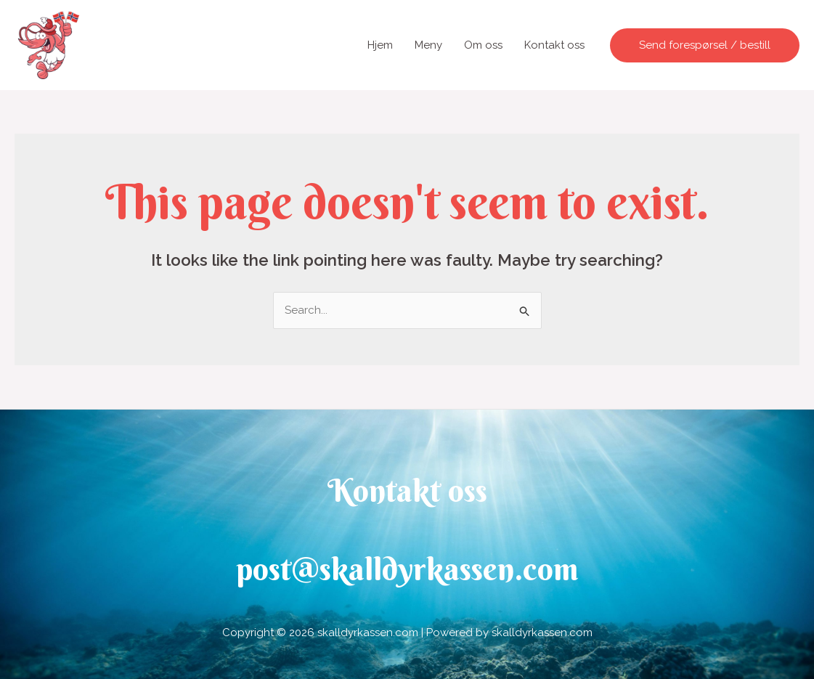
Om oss (483, 45)
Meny (428, 45)
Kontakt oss (554, 45)
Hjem (380, 45)
